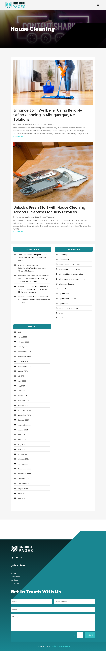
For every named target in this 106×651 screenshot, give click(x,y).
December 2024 (24, 410)
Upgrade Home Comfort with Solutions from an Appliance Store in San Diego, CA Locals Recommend (33, 279)
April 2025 (21, 391)
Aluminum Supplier (66, 284)
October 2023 (23, 479)
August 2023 (23, 488)
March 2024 (22, 454)
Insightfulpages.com (61, 646)
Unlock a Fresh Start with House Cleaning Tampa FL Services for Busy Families (49, 210)
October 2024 (23, 420)
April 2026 (21, 332)
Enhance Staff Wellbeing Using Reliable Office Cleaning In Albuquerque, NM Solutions (47, 115)
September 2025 (24, 366)
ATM (61, 313)
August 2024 (23, 430)
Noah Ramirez (22, 124)
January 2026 (23, 347)
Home (13, 574)
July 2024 (21, 435)
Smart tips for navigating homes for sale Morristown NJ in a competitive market (32, 257)
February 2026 (23, 342)
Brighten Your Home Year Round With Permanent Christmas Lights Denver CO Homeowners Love (33, 289)
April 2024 (21, 449)
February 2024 (23, 459)
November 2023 (24, 474)
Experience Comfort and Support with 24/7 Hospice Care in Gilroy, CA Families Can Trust (34, 300)
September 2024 (24, 425)
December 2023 (24, 469)
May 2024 (21, 444)
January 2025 (23, 405)
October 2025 (23, 361)
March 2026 (22, 337)
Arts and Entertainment (68, 308)
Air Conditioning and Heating (71, 274)
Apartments (64, 294)
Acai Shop (63, 254)
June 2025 (22, 381)
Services (14, 580)
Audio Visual (64, 318)
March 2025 (22, 395)
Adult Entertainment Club (69, 264)
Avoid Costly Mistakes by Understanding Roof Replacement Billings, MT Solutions (32, 268)
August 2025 (23, 371)
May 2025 (21, 386)
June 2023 (22, 498)
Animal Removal (66, 289)
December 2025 (24, 351)
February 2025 (23, 400)
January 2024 (23, 464)
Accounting (64, 259)
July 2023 (21, 493)
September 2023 (24, 483)
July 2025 (21, 376)
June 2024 (22, 439)
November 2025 (24, 356)
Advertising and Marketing (70, 269)
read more (18, 136)
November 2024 (24, 415)
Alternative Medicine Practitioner (72, 279)
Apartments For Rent (67, 298)
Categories (15, 577)
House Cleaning (47, 124)
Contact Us (15, 584)
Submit (90, 635)
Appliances (63, 303)
